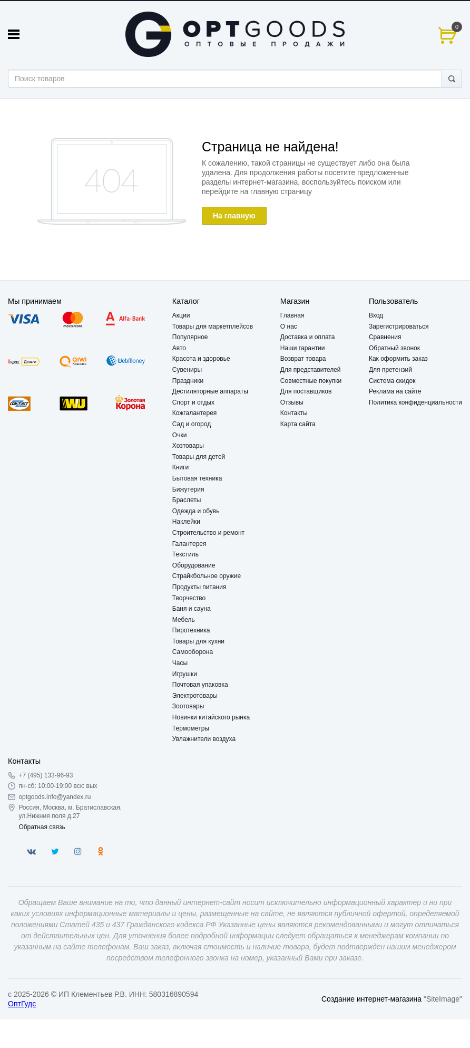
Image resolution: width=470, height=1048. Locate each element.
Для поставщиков (306, 391)
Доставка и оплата (307, 337)
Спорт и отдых (193, 402)
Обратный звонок (394, 348)
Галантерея (189, 543)
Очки (179, 435)
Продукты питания (199, 587)
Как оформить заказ (398, 358)
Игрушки (184, 674)
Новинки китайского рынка (211, 717)
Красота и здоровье (201, 358)
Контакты (294, 413)
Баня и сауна (191, 608)
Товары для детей (198, 456)
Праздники (187, 380)
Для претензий (390, 369)
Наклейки (186, 521)
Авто (179, 348)
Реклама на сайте (395, 391)
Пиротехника (191, 630)
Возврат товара (303, 358)
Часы (180, 663)
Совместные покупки (310, 380)
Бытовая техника (197, 478)
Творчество (188, 598)
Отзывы (291, 402)
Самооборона (192, 652)
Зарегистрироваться (398, 326)
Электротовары (195, 695)
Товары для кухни (198, 641)
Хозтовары (188, 445)
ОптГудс (22, 1003)
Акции (181, 315)
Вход (376, 315)
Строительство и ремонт (208, 532)
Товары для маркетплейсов (212, 326)
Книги (180, 467)
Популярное (190, 337)
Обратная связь (41, 827)
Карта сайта (298, 424)
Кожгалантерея (194, 413)
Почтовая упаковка (200, 684)
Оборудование (194, 565)
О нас (288, 326)
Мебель (183, 619)
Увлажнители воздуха (204, 739)
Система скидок (392, 380)
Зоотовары (188, 706)
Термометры (190, 728)
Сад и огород (191, 424)
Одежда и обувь (196, 511)
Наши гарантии (302, 348)
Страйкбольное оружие (206, 576)
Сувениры (187, 369)
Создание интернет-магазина (371, 999)
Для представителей (310, 369)
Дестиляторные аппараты (210, 391)
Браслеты (186, 500)
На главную (234, 215)
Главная (292, 315)
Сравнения (385, 337)
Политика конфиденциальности (415, 402)
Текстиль (185, 554)
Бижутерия (188, 489)
